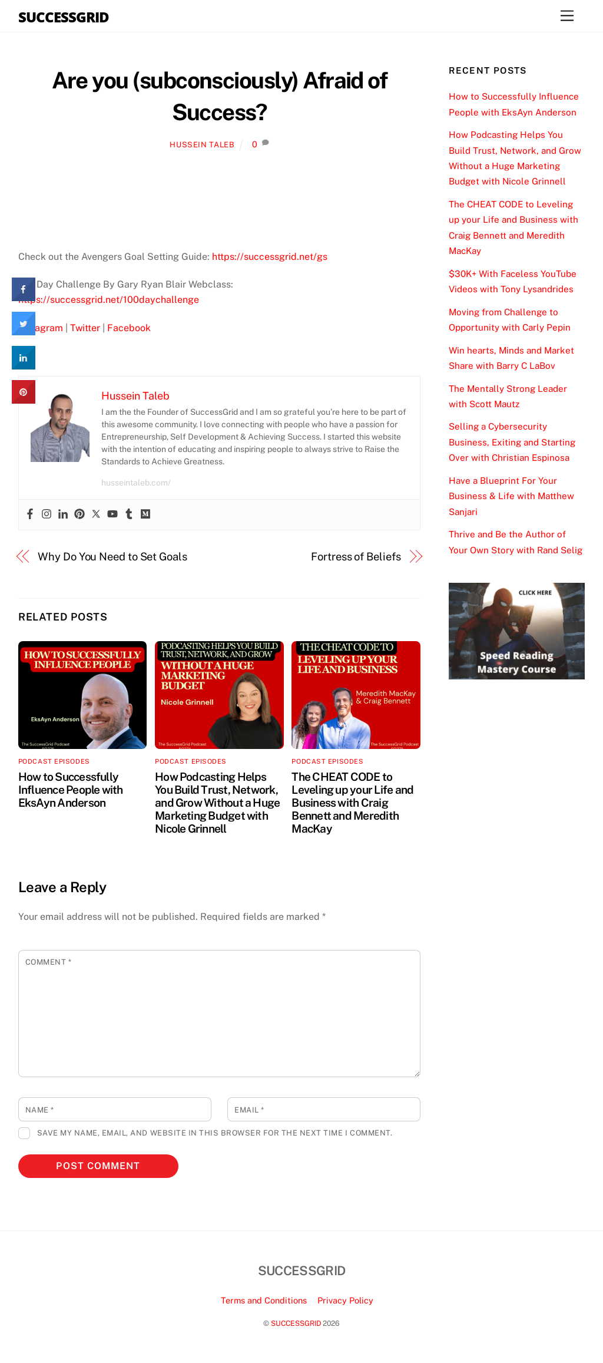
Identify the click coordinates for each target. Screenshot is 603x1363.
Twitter (85, 328)
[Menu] (567, 16)
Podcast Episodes (54, 761)
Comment (48, 962)
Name (39, 1109)
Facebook (129, 328)
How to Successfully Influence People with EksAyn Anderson (70, 789)
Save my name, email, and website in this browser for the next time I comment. (214, 1132)
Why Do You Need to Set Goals (112, 556)
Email (249, 1109)
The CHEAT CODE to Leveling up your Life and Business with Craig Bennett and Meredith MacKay (352, 802)
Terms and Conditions (264, 1300)
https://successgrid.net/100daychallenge (108, 299)
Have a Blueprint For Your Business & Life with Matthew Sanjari (511, 496)
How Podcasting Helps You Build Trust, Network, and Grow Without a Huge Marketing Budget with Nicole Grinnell (217, 802)
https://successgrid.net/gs (269, 256)
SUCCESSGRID (296, 1323)
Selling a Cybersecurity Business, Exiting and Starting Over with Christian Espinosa (512, 442)
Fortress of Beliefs (355, 556)
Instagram (40, 328)
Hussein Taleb (202, 144)
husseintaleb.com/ (136, 482)
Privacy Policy (345, 1300)
